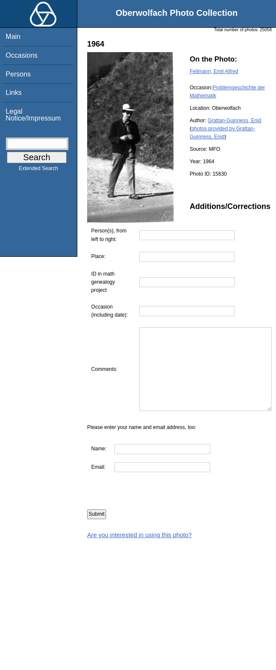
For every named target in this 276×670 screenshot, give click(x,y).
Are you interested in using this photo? (139, 551)
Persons (18, 74)
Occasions (22, 55)
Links (13, 92)
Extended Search (38, 170)
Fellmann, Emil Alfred (214, 71)
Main (13, 36)
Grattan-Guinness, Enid (234, 120)
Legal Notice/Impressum (33, 115)
